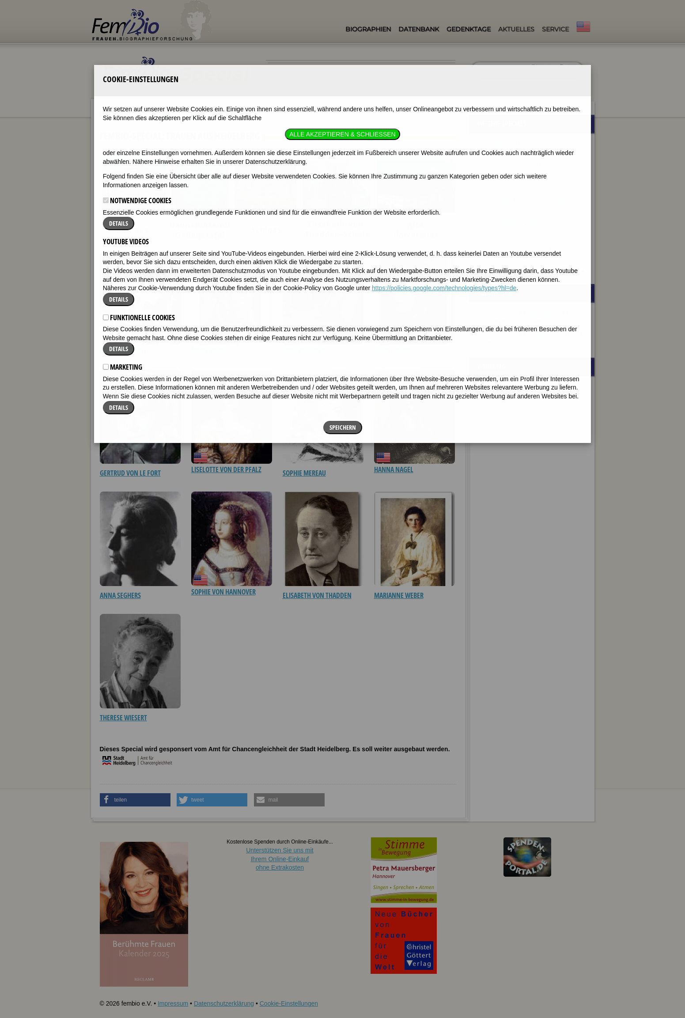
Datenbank (418, 29)
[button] (135, 799)
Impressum (173, 1003)
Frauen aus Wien (509, 236)
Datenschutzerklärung (224, 1003)
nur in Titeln (546, 73)
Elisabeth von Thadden (317, 595)
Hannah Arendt (123, 351)
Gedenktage (469, 29)
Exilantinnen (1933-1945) (519, 164)
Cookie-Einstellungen (289, 1003)
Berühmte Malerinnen (515, 177)
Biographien (368, 29)
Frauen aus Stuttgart (513, 211)
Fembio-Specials (121, 114)
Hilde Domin (392, 351)
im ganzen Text (550, 66)
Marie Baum (208, 351)
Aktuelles (516, 29)
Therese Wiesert (123, 718)
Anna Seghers (120, 595)
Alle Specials (562, 270)
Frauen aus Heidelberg (181, 113)
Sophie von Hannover (223, 592)
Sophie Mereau (304, 473)
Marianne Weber (399, 595)
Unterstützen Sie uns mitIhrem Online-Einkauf (280, 859)
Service (555, 29)
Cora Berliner (304, 351)
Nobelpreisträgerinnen (515, 223)
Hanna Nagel (393, 469)
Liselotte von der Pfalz (226, 469)
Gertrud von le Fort (130, 473)
